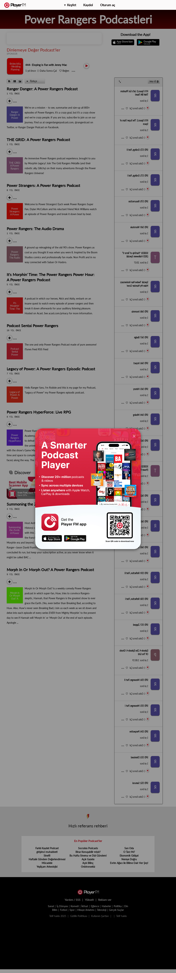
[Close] (134, 436)
